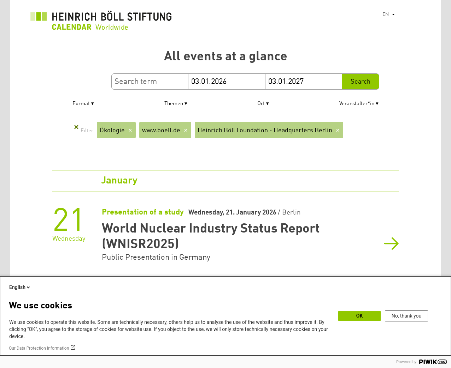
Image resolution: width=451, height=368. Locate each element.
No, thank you (407, 316)
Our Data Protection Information (39, 348)
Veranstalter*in (356, 104)
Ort (261, 104)
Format (81, 104)
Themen (173, 104)
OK (359, 316)
